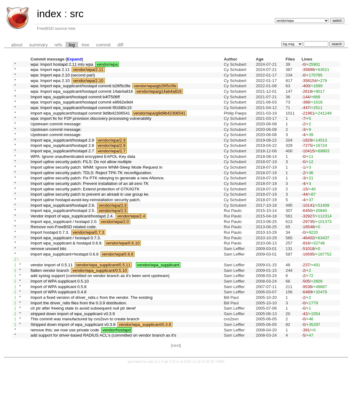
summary (38, 44)
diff (120, 44)
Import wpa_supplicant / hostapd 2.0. (63, 248)
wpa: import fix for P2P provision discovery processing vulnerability (90, 128)
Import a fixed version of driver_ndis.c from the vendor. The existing (91, 337)
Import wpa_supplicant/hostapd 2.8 (62, 160)
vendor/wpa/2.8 (111, 160)
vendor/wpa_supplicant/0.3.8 (145, 369)
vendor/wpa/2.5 (113, 236)
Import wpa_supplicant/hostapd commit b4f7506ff (75, 102)
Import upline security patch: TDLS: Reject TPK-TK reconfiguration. (91, 191)
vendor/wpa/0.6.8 (117, 286)
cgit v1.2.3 (155, 408)
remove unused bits (48, 280)
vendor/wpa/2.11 (88, 71)
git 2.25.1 (171, 408)
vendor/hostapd (116, 375)
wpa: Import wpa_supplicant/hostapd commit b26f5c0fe (80, 90)
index (49, 13)
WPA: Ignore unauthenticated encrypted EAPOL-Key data (82, 172)
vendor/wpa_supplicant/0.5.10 (99, 305)
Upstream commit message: (55, 134)
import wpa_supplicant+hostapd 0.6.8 (64, 286)
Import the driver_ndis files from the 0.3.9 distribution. (78, 344)
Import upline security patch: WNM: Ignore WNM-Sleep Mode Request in (96, 185)
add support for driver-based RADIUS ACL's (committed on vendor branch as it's (103, 382)
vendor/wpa (107, 64)
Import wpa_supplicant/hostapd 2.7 (62, 166)
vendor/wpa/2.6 (113, 229)
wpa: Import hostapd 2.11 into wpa (61, 64)
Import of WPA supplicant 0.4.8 (58, 331)
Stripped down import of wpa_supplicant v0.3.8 (72, 369)
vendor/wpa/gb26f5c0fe (155, 90)
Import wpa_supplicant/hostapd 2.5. (62, 236)
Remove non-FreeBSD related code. (63, 255)
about (16, 44)
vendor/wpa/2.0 (115, 248)
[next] (176, 392)
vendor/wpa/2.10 (88, 83)
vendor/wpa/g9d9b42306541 (159, 121)
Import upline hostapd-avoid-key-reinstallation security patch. (85, 223)
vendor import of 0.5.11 (51, 299)
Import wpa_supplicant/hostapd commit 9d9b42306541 (80, 121)
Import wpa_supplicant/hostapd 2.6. (62, 229)
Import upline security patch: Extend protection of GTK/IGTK (85, 210)
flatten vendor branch (49, 305)
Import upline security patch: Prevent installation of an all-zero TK (89, 204)
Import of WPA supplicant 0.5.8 (58, 324)
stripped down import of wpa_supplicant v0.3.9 (72, 356)
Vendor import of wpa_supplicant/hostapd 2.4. (71, 242)
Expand (74, 59)
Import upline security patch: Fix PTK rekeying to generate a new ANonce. (97, 198)
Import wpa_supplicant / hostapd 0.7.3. (65, 267)
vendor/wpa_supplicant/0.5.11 (103, 299)
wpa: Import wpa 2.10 (49, 83)
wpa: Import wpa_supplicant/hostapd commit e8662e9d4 (81, 109)
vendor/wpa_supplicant (158, 299)
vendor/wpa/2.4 (131, 242)
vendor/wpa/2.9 (111, 153)
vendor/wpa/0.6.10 (123, 274)
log (72, 44)
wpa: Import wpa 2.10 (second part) (62, 77)
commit (103, 44)
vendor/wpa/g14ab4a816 (159, 96)
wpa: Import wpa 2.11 (49, 71)
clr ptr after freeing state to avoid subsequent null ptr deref (83, 350)
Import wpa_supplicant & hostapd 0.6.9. (66, 274)
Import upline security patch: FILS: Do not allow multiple (81, 179)
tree (85, 44)
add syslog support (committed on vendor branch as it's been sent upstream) (99, 312)
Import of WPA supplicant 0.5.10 (59, 318)
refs (58, 44)
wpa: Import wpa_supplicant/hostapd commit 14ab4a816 (81, 96)
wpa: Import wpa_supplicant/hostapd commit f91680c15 (81, 115)
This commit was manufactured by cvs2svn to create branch (84, 363)
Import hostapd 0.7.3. (49, 261)
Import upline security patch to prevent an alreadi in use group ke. (89, 217)
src (76, 13)
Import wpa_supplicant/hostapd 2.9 (62, 153)
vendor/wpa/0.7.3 (88, 261)
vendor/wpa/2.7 (111, 166)
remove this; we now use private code (64, 375)
